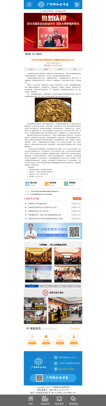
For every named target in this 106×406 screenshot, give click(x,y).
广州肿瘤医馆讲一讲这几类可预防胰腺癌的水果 (44, 215)
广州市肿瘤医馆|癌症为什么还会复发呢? (41, 194)
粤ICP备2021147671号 (59, 390)
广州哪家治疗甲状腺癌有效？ (37, 204)
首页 (33, 54)
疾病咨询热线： (53, 11)
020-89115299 (66, 369)
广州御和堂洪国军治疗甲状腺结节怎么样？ (42, 207)
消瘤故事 (39, 54)
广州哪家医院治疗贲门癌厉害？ (38, 211)
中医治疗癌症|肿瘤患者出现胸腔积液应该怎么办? (53, 60)
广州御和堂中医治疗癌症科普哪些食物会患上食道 (45, 219)
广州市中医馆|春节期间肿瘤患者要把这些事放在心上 (45, 191)
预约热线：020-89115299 (53, 65)
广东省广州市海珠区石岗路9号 (53, 63)
